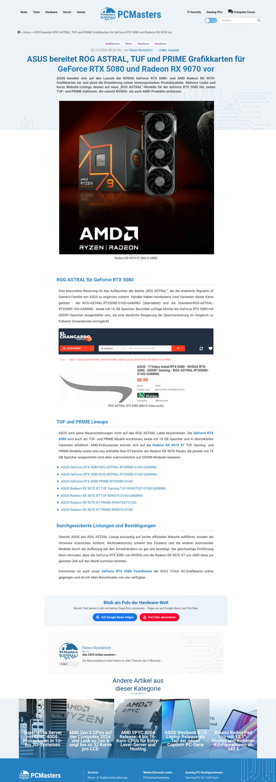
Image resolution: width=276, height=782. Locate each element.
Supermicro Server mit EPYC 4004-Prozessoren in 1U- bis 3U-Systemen (42, 738)
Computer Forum (241, 11)
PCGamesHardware (156, 777)
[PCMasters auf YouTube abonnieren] (159, 617)
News (23, 12)
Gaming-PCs (214, 12)
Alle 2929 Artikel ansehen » (99, 654)
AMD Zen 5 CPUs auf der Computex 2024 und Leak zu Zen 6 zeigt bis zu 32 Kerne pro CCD (90, 741)
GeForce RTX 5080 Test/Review (127, 571)
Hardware (51, 12)
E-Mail (64, 664)
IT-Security (194, 12)
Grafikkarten (112, 43)
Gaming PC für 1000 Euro (202, 777)
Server (67, 12)
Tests (36, 12)
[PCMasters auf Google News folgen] (115, 617)
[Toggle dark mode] (211, 20)
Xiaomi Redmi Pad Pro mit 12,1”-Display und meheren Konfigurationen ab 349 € (233, 741)
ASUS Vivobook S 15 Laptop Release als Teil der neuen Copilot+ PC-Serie (185, 738)
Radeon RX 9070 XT (168, 445)
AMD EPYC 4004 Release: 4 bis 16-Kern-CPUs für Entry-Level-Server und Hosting (138, 741)
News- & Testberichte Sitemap (107, 777)
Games (81, 12)
